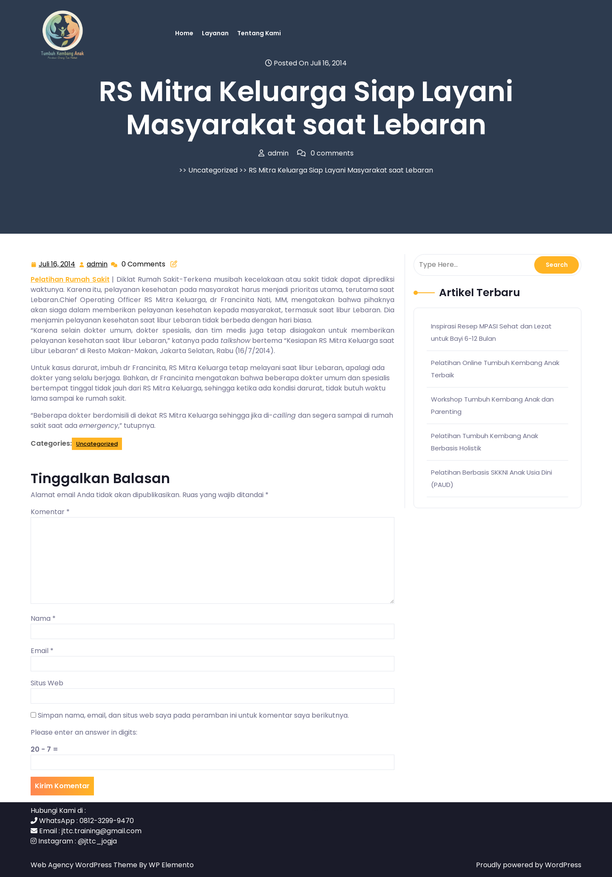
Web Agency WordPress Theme (85, 865)
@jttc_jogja (97, 841)
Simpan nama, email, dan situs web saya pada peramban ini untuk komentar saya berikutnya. (193, 715)
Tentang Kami (259, 33)
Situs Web (47, 683)
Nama (43, 618)
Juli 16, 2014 (57, 264)
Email (42, 651)
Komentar (50, 512)
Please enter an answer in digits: (84, 732)
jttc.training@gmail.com (102, 831)
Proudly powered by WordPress (528, 865)
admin (97, 264)
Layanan (215, 33)
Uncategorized (213, 170)
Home (184, 33)
